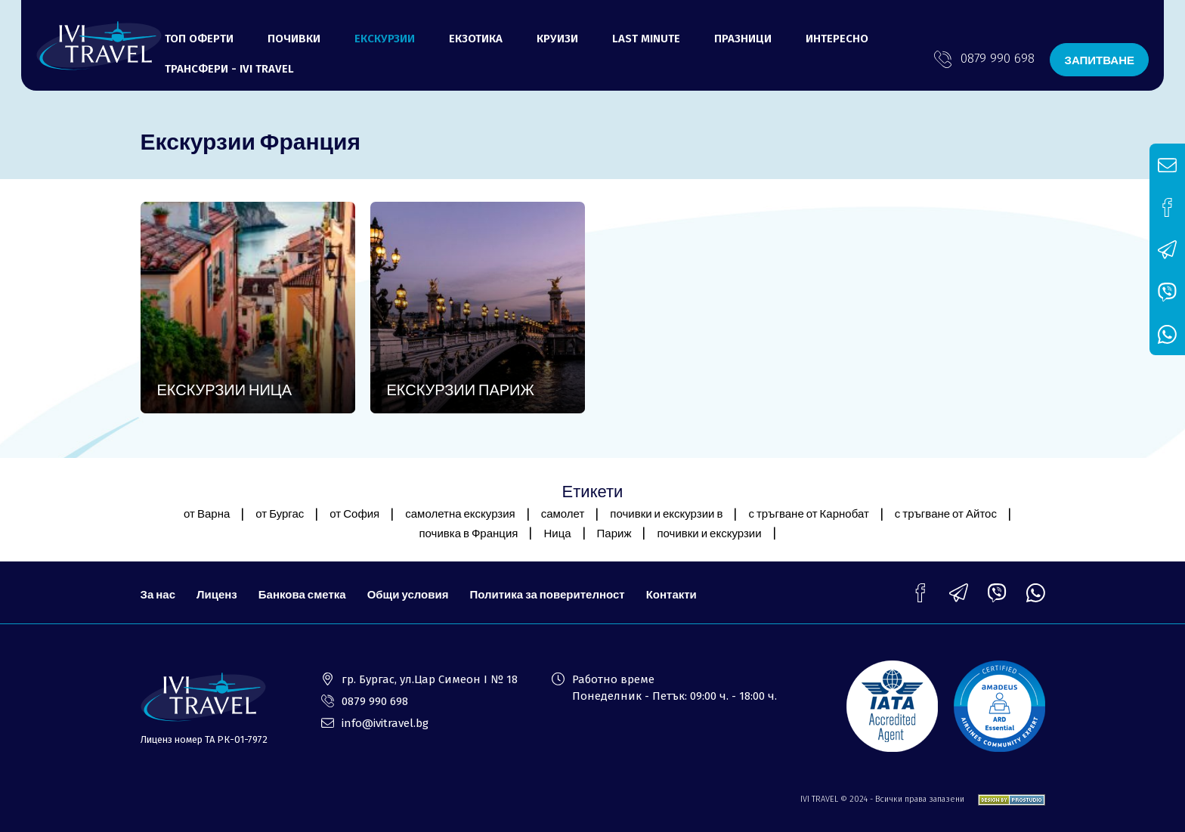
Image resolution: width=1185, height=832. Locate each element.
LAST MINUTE (646, 38)
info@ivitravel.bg (385, 723)
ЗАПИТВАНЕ (1099, 59)
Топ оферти (199, 38)
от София (354, 513)
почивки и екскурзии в (666, 513)
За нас (158, 594)
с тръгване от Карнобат (808, 513)
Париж (614, 533)
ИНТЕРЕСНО (837, 38)
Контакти (671, 594)
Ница (557, 533)
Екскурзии (384, 38)
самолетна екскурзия (460, 513)
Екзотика (476, 38)
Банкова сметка (302, 594)
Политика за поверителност (546, 594)
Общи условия (408, 594)
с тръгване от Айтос (946, 513)
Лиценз (216, 594)
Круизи (557, 38)
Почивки (294, 38)
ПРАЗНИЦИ (743, 38)
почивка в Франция (468, 533)
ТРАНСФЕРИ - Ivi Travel (229, 69)
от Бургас (279, 513)
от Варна (207, 513)
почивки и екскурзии (709, 533)
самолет (563, 513)
